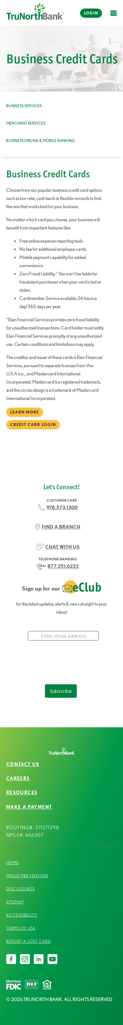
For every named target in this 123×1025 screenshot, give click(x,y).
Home (12, 862)
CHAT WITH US (62, 547)
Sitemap (15, 902)
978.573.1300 (62, 507)
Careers (18, 778)
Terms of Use (20, 928)
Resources (22, 792)
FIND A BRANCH (61, 527)
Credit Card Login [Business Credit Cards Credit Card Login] (33, 424)
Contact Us (22, 764)
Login (91, 13)
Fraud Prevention (27, 876)
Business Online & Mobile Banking (40, 140)
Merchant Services (25, 123)
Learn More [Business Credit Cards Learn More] (24, 412)
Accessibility (22, 915)
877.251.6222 (63, 566)
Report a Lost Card (28, 941)
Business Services (24, 106)
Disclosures (20, 889)
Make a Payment (29, 807)
